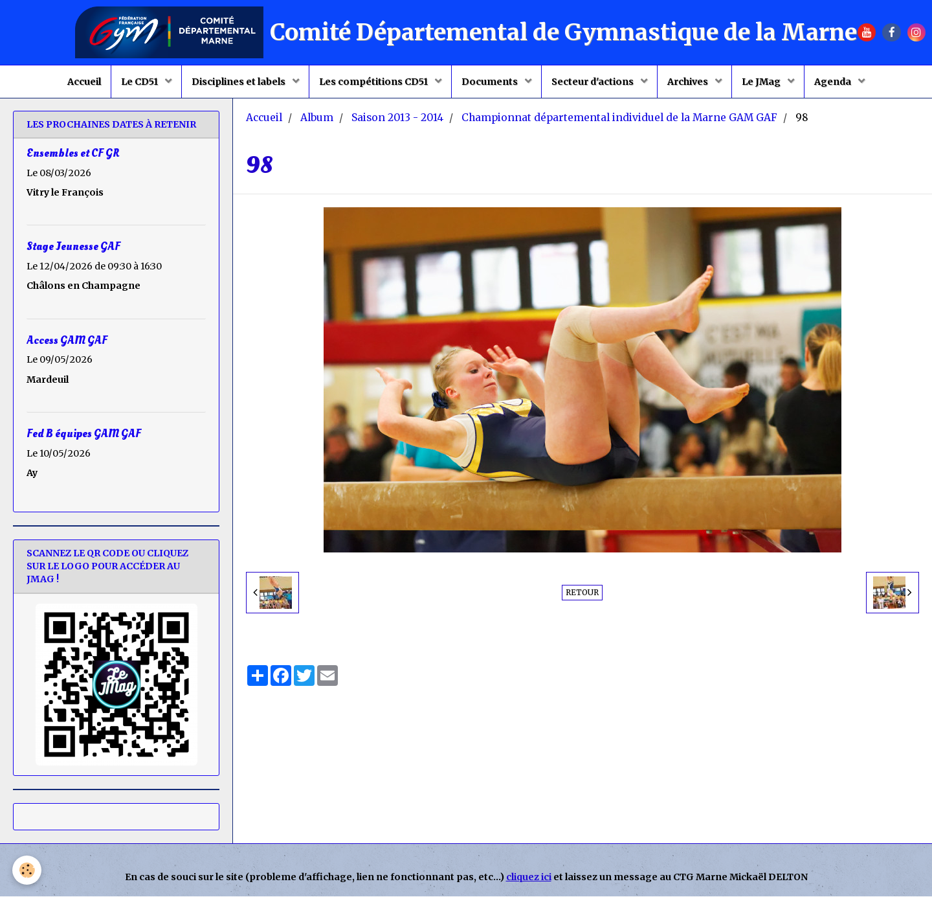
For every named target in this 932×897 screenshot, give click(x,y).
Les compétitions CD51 (374, 81)
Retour (582, 593)
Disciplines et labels (239, 81)
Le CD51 (140, 81)
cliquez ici (528, 877)
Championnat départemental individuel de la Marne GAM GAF (619, 118)
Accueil (84, 81)
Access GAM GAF (67, 340)
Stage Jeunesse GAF (73, 247)
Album (316, 118)
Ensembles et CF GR (73, 153)
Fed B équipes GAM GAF (84, 433)
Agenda (833, 81)
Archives (688, 81)
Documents (490, 81)
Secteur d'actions (593, 81)
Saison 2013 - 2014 (397, 118)
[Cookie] (27, 870)
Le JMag (762, 81)
